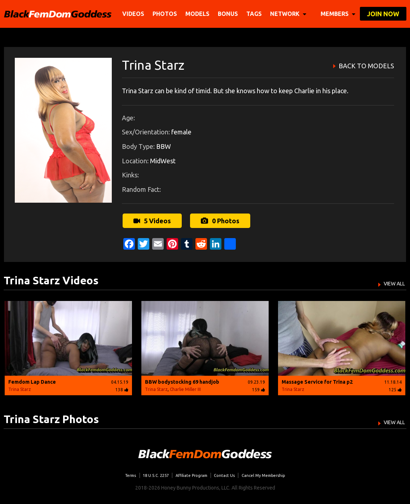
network (290, 13)
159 (258, 387)
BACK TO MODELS (366, 65)
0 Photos (218, 219)
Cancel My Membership (273, 473)
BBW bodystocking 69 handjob (182, 380)
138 (121, 387)
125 (395, 387)
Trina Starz (19, 387)
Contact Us (228, 473)
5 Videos (151, 219)
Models (199, 13)
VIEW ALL (390, 281)
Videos (135, 13)
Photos (166, 13)
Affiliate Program (189, 473)
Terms (117, 473)
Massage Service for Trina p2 (317, 380)
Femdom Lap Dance (32, 380)
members (338, 13)
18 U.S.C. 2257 (147, 473)
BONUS (229, 13)
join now (383, 13)
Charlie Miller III (185, 387)
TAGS (255, 13)
